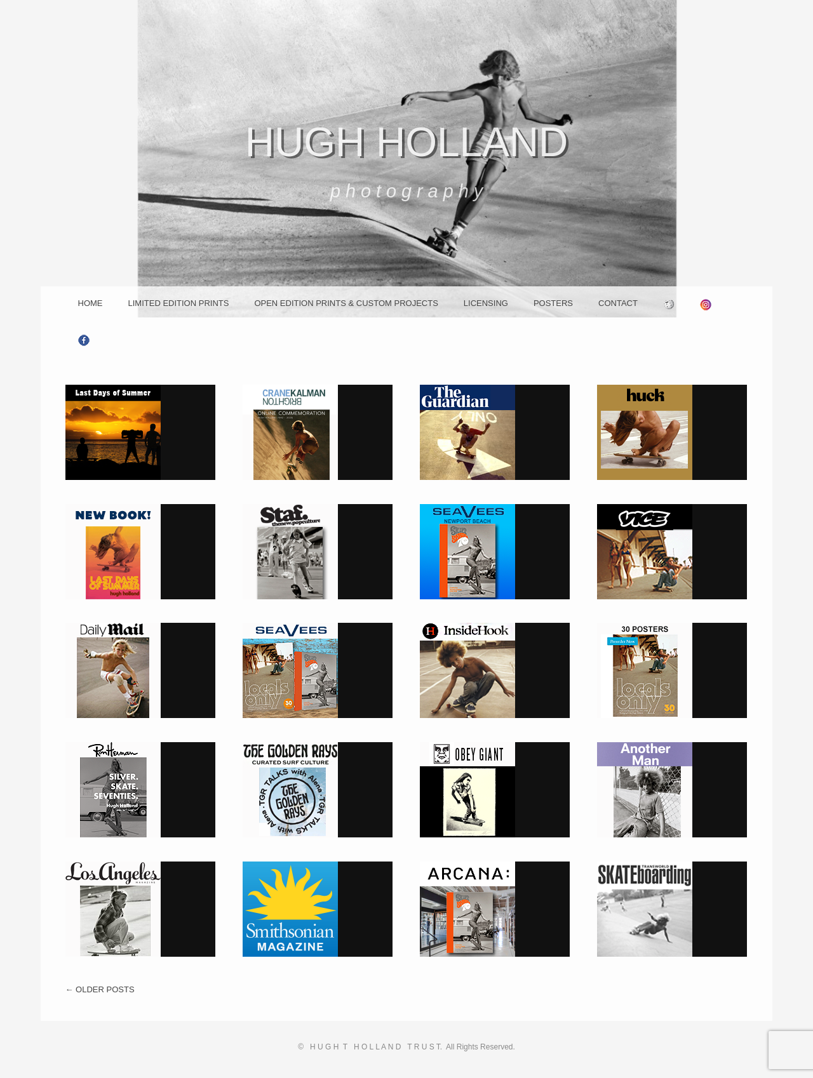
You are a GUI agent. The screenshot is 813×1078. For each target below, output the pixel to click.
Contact (618, 303)
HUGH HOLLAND (406, 142)
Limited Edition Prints (178, 303)
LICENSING (486, 303)
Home (90, 303)
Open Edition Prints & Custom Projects (346, 303)
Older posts (100, 989)
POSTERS (553, 303)
